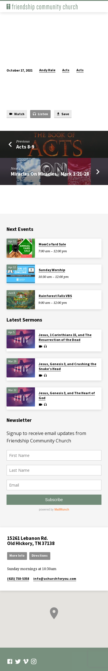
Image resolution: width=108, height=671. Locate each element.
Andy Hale (47, 70)
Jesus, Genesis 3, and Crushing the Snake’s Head (67, 366)
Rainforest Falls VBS (55, 296)
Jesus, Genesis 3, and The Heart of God (67, 395)
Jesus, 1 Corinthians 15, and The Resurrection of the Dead (65, 337)
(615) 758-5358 (18, 578)
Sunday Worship (52, 270)
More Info (16, 556)
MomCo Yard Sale (52, 244)
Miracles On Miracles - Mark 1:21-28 (50, 173)
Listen (40, 114)
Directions (40, 556)
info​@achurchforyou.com (54, 578)
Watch (16, 114)
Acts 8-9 (25, 146)
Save (62, 114)
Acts (65, 70)
